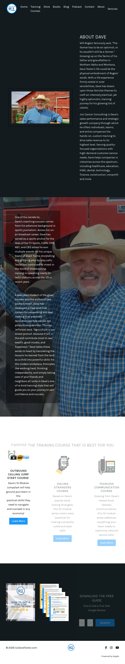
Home (24, 6)
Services (113, 8)
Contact (89, 6)
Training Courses (36, 9)
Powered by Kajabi (110, 656)
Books (56, 6)
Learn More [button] (18, 534)
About (101, 6)
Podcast (77, 6)
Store (47, 6)
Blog (66, 6)
